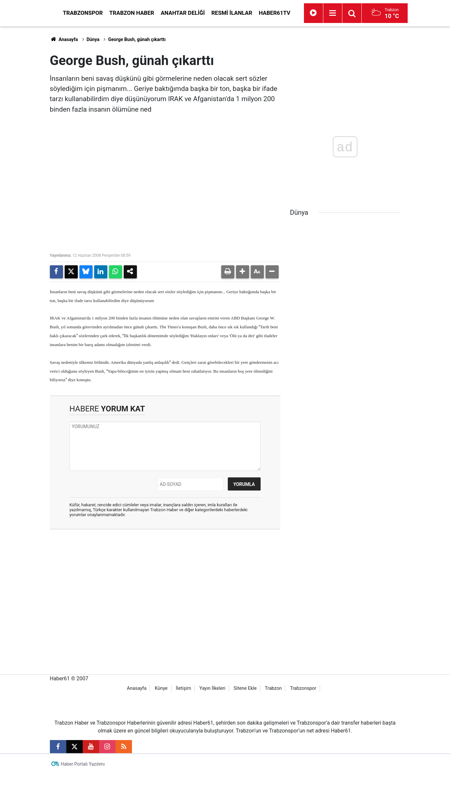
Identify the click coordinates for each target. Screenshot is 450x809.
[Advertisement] (25, 124)
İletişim (183, 723)
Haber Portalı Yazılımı (83, 799)
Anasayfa (64, 39)
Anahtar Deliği (242, 13)
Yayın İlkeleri (212, 723)
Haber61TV (333, 13)
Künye (161, 723)
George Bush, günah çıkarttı (136, 39)
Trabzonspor (142, 13)
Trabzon (273, 723)
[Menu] (392, 13)
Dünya (93, 39)
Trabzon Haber (190, 13)
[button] (242, 271)
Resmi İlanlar (290, 13)
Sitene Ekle (245, 723)
